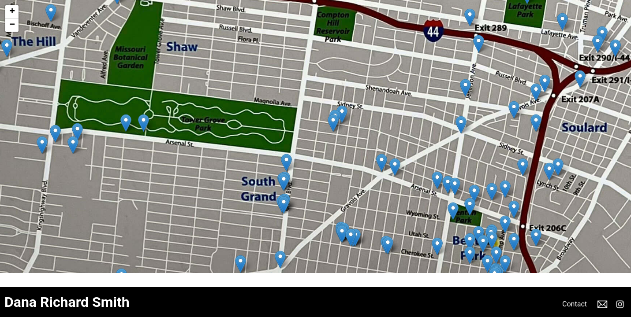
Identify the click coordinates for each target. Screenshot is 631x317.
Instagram (620, 304)
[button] (580, 79)
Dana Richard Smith (67, 302)
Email (602, 304)
